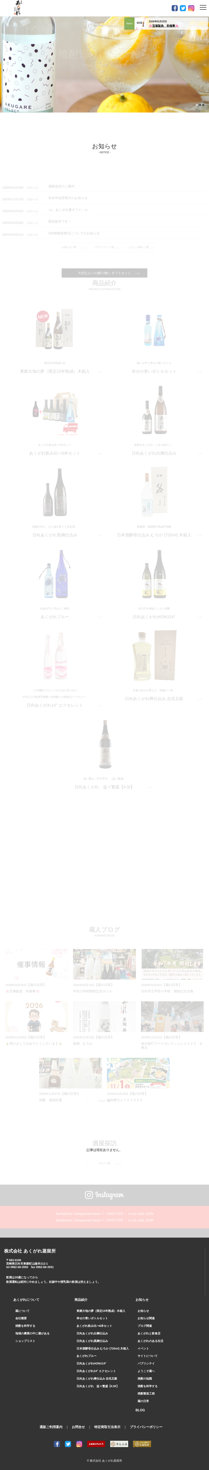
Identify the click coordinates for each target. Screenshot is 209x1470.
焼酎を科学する (25, 1325)
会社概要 (21, 1318)
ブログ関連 (145, 1325)
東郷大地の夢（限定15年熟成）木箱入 (101, 1310)
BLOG (140, 1410)
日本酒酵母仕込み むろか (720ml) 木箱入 (103, 1348)
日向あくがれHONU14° (91, 1363)
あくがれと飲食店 (149, 1333)
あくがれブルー (87, 1355)
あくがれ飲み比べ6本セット (94, 1325)
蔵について (22, 1310)
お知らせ (143, 1310)
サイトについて (148, 1355)
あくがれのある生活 (150, 1341)
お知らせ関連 (146, 1318)
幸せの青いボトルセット (92, 1318)
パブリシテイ (146, 1363)
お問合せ (78, 1427)
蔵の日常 (143, 1401)
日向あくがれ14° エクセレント (96, 1371)
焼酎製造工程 (146, 1393)
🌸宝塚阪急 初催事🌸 (165, 25)
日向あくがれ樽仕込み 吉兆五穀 (97, 1378)
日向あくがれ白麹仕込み (92, 1333)
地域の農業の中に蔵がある (32, 1333)
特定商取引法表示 (107, 1427)
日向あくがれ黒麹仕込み (92, 1341)
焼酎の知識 (145, 1378)
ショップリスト (25, 1341)
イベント (143, 1348)
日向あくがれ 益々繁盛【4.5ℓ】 (98, 1386)
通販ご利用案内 (51, 1427)
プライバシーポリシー (146, 1427)
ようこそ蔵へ (146, 1371)
